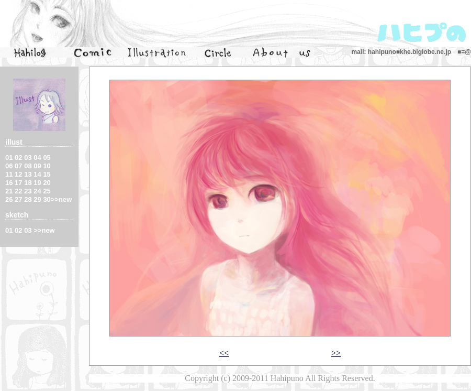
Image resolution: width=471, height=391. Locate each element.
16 (9, 183)
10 (46, 166)
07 (18, 166)
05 (46, 157)
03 (27, 157)
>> (336, 353)
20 (46, 183)
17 (18, 183)
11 (9, 174)
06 (9, 166)
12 (18, 174)
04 (37, 157)
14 (37, 174)
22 (18, 191)
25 (46, 191)
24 (37, 191)
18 (27, 183)
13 (27, 174)
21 (9, 191)
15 (46, 174)
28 (27, 199)
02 (18, 157)
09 (37, 166)
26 (9, 199)
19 (37, 183)
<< (224, 353)
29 (37, 199)
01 (9, 157)
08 (27, 166)
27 (18, 199)
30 (46, 199)
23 (27, 191)
